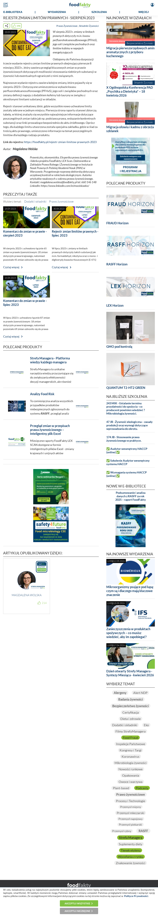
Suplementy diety (130, 844)
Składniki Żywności (89, 25)
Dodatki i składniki (35, 201)
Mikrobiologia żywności (131, 763)
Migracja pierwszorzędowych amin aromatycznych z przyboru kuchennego (130, 52)
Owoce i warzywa (130, 782)
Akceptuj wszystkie (77, 903)
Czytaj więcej (11, 267)
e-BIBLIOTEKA (12, 12)
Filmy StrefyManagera (130, 731)
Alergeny (120, 693)
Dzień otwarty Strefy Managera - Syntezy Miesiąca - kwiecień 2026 (130, 673)
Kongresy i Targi (130, 750)
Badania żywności (130, 699)
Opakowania (130, 775)
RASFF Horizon (116, 264)
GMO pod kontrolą (119, 346)
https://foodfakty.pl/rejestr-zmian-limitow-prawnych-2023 (60, 142)
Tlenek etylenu (131, 850)
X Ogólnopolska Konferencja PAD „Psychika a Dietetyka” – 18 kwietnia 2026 (129, 91)
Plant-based (121, 788)
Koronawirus (130, 756)
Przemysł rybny (121, 831)
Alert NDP (140, 693)
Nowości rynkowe (130, 769)
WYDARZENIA (57, 12)
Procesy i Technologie (130, 801)
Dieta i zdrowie (130, 719)
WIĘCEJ (143, 12)
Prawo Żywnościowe (67, 25)
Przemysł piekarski (130, 824)
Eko (146, 725)
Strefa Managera (130, 837)
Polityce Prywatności (136, 895)
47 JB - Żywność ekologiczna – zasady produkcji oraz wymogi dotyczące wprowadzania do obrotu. (129, 425)
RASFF (143, 831)
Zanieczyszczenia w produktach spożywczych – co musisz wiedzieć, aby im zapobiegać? (128, 633)
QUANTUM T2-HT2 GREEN (125, 387)
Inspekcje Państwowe (130, 744)
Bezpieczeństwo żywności (130, 706)
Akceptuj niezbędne (77, 911)
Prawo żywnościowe (61, 201)
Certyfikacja (130, 712)
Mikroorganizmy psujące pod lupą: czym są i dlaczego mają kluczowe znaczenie (130, 591)
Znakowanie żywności (130, 863)
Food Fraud (130, 737)
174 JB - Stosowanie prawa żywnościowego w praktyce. (123, 438)
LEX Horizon (115, 305)
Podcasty (142, 788)
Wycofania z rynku (130, 857)
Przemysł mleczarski (130, 813)
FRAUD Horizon (117, 223)
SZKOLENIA (99, 12)
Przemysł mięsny (130, 807)
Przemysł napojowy (130, 819)
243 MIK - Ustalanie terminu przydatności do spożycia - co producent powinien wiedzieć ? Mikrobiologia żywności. (125, 408)
